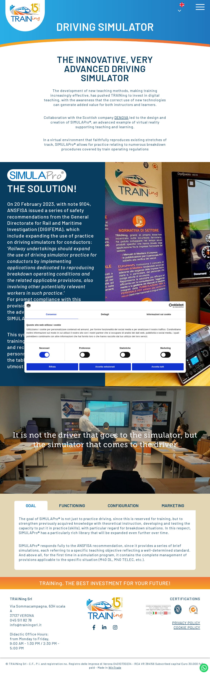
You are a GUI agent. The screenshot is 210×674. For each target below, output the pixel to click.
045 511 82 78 (21, 620)
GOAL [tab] (31, 505)
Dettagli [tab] (105, 314)
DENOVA (121, 117)
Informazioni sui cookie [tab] (159, 314)
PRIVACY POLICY (186, 623)
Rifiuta (52, 367)
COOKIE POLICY (187, 627)
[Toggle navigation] (200, 7)
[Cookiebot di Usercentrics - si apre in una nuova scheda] (168, 305)
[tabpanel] (105, 539)
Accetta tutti (158, 367)
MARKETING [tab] (173, 505)
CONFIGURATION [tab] (123, 505)
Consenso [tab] (51, 314)
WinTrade (114, 667)
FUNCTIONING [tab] (72, 505)
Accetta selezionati (105, 367)
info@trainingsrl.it (26, 625)
